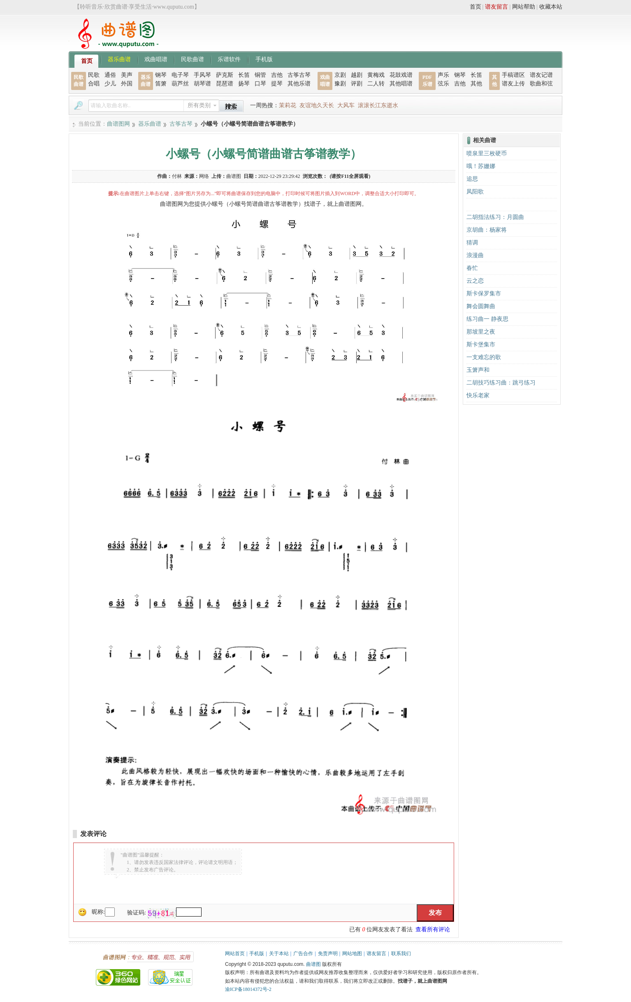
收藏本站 (550, 7)
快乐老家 (477, 395)
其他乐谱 (299, 84)
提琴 (277, 84)
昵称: (98, 912)
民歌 (94, 75)
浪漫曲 (475, 255)
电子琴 (180, 75)
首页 (475, 7)
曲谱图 (313, 964)
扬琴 (244, 84)
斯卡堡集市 (480, 344)
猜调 (472, 243)
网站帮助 (523, 7)
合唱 (94, 84)
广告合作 (303, 953)
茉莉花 (287, 105)
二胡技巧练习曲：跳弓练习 (501, 383)
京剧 (340, 75)
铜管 (260, 75)
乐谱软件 (229, 58)
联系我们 (401, 953)
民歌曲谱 (192, 58)
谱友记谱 (541, 75)
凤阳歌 (475, 192)
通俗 (110, 75)
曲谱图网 (118, 124)
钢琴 (161, 75)
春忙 (472, 268)
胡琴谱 (202, 84)
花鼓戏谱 (401, 75)
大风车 (346, 105)
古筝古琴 (299, 75)
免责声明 (328, 953)
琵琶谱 (224, 84)
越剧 (356, 75)
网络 (204, 176)
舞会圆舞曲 (480, 306)
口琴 (260, 84)
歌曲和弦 (541, 84)
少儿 (110, 84)
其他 (476, 84)
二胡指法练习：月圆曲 (495, 217)
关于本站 (279, 953)
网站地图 (352, 953)
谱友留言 (496, 7)
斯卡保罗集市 (483, 293)
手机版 (264, 58)
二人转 (376, 84)
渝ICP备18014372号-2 (248, 989)
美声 (126, 75)
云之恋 (475, 281)
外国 (126, 84)
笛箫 (161, 84)
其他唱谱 (401, 84)
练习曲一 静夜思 (487, 319)
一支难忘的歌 (483, 357)
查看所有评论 (432, 929)
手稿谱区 (513, 75)
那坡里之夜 (480, 332)
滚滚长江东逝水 (378, 105)
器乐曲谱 (119, 58)
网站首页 (235, 953)
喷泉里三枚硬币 (486, 153)
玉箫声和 (477, 370)
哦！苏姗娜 (480, 166)
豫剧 (340, 84)
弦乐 (443, 84)
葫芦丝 (180, 84)
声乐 (443, 75)
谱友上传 (513, 84)
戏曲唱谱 (155, 58)
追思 (472, 179)
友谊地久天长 (316, 105)
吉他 (277, 75)
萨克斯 (224, 75)
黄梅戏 (376, 75)
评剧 (356, 84)
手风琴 (202, 75)
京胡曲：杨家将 (486, 230)
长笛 (244, 75)
